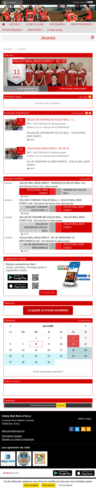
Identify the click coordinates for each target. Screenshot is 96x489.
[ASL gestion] (8, 458)
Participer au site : (83, 2)
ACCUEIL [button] (14, 24)
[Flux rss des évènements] (88, 429)
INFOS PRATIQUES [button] (81, 24)
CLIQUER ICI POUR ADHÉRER (48, 310)
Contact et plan (55, 30)
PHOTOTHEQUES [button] (11, 30)
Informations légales (12, 436)
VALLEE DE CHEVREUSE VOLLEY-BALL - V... (50, 120)
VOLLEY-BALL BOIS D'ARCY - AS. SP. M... (49, 148)
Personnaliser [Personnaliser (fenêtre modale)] (66, 485)
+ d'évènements (77, 113)
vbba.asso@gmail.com (13, 431)
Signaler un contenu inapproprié (18, 439)
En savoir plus (48, 292)
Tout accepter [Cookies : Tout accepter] (31, 485)
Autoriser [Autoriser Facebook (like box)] (61, 405)
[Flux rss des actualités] (83, 429)
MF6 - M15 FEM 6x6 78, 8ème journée (46, 124)
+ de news (83, 97)
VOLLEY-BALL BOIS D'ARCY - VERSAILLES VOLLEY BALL (49, 183)
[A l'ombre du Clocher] (40, 458)
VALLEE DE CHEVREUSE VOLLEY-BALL (36, 227)
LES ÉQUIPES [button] (57, 24)
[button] (7, 74)
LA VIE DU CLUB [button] (34, 24)
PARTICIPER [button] (34, 30)
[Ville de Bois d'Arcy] (24, 458)
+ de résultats (85, 179)
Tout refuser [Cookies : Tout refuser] (48, 485)
